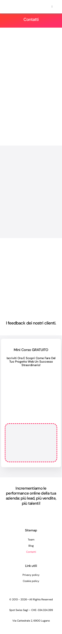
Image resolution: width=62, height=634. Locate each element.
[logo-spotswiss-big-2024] (17, 4)
